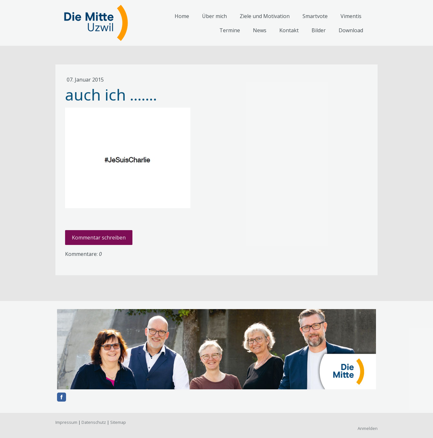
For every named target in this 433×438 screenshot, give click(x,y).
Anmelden (368, 428)
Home (182, 16)
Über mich (214, 16)
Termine (229, 30)
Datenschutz (94, 422)
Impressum (66, 422)
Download (351, 30)
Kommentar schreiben (99, 237)
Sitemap (118, 422)
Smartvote (315, 16)
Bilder (319, 30)
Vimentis (351, 16)
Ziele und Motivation (265, 16)
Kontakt (289, 30)
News (259, 30)
